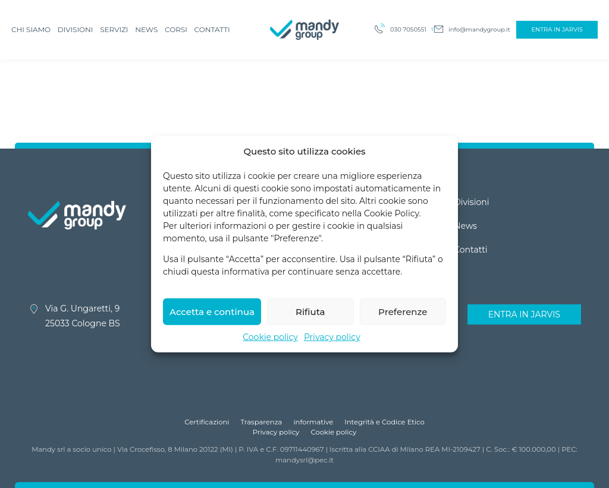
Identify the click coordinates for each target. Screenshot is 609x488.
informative (313, 422)
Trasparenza (261, 422)
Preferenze (402, 318)
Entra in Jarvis (557, 29)
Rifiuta (310, 318)
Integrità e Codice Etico (384, 422)
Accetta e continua (212, 318)
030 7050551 (408, 29)
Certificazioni (206, 422)
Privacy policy (332, 344)
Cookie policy (270, 344)
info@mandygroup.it (479, 29)
